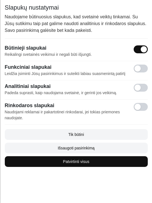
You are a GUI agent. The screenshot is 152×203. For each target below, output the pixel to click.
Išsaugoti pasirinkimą (76, 148)
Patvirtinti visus (76, 161)
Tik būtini (76, 134)
